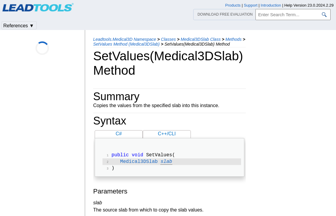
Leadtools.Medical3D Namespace (124, 39)
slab (166, 163)
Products (232, 5)
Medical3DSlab (139, 163)
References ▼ (18, 25)
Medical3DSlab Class (201, 39)
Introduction (271, 5)
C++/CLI (167, 133)
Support (251, 5)
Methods (233, 39)
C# (119, 133)
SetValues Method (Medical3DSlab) (126, 44)
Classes (168, 39)
